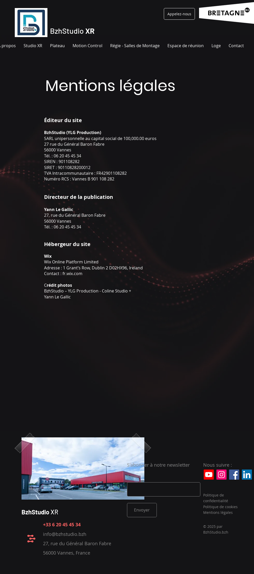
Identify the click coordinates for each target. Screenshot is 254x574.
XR (40, 512)
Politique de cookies (220, 506)
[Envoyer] (142, 510)
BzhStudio (72, 30)
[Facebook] (234, 475)
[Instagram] (221, 475)
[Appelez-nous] (179, 14)
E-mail (132, 476)
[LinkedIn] (247, 475)
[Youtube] (209, 475)
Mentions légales (218, 512)
